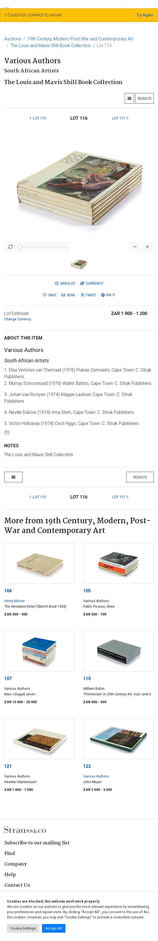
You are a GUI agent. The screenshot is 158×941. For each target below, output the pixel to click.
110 (87, 678)
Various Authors (96, 776)
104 (8, 590)
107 (8, 678)
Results (144, 98)
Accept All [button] (53, 928)
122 (87, 766)
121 (8, 766)
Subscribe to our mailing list (37, 843)
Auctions (12, 38)
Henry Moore (14, 601)
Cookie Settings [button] (23, 928)
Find (9, 853)
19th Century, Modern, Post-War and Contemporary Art (80, 38)
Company (15, 864)
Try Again (144, 15)
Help (10, 875)
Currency (91, 283)
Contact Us (17, 885)
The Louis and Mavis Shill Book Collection (50, 45)
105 (87, 590)
